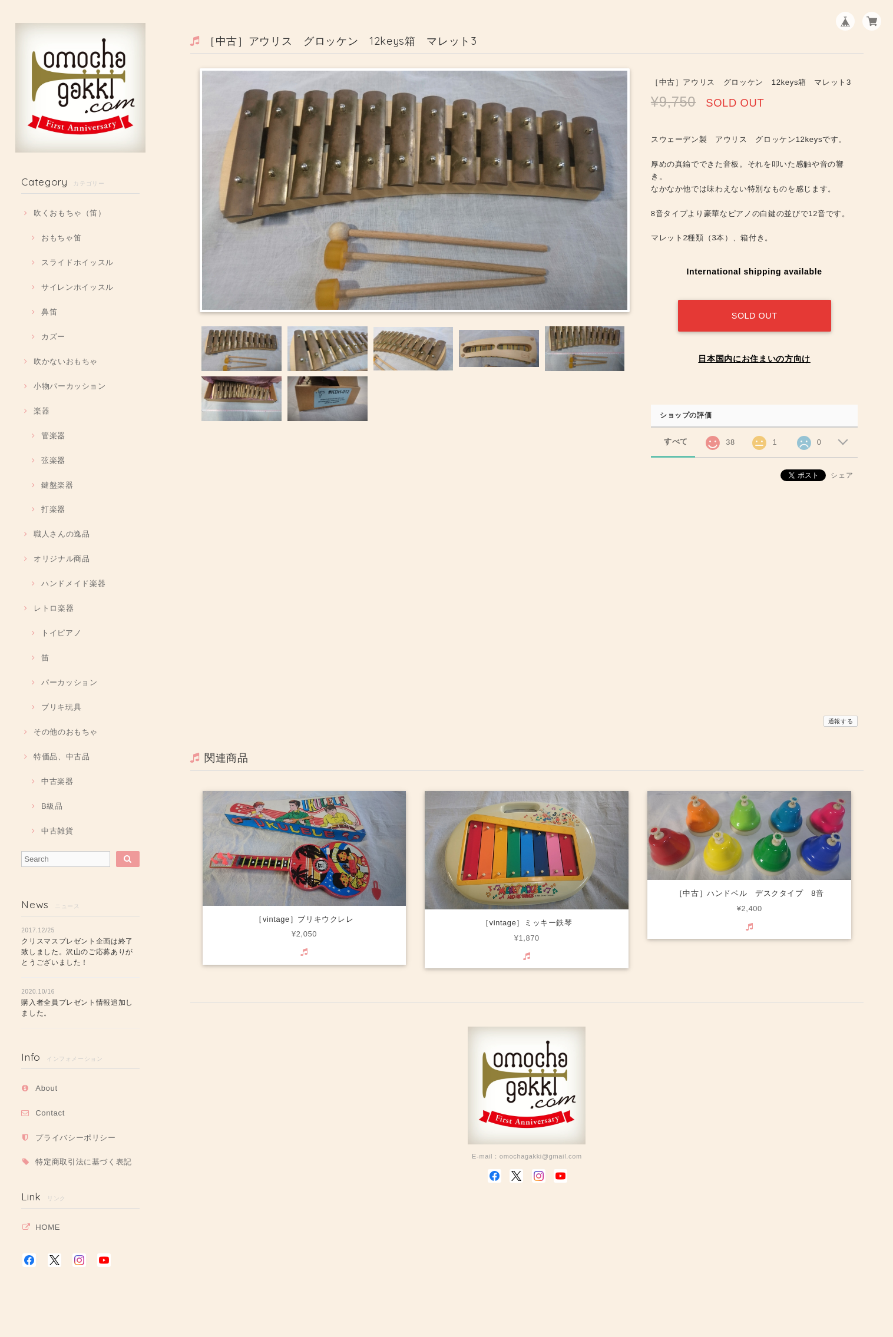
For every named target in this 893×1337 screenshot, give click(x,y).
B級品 (52, 806)
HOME (47, 1227)
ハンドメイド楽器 (73, 583)
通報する (841, 721)
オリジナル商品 (62, 558)
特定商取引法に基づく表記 (83, 1161)
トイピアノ (61, 632)
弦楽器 (53, 460)
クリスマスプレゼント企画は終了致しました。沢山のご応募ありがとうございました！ (77, 952)
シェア (842, 472)
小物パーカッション (70, 386)
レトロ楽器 (54, 608)
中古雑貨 (57, 830)
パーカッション (69, 682)
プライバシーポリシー (75, 1137)
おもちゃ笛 (61, 237)
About (46, 1088)
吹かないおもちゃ (66, 361)
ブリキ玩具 (61, 707)
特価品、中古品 (62, 756)
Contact (50, 1112)
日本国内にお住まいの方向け (754, 355)
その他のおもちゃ (66, 731)
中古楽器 (57, 781)
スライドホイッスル (77, 262)
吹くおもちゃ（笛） (70, 213)
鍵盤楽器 (57, 485)
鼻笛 (49, 311)
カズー (53, 336)
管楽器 (53, 435)
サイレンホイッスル (77, 287)
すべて (676, 438)
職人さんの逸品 (62, 533)
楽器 (41, 410)
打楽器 (53, 509)
